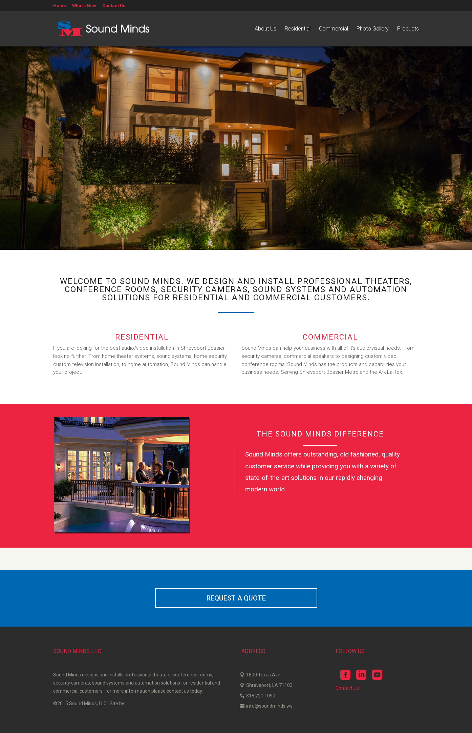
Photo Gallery (373, 29)
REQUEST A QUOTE (236, 598)
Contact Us (113, 5)
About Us (265, 29)
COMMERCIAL (330, 337)
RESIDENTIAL (142, 337)
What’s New (84, 5)
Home (59, 5)
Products (408, 29)
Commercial (333, 29)
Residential (297, 29)
